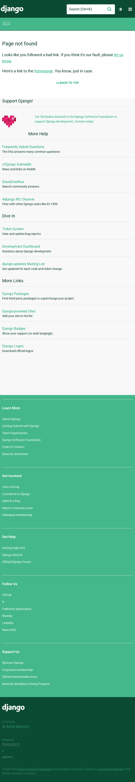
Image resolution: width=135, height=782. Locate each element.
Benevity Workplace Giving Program (26, 684)
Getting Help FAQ (13, 548)
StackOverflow (13, 182)
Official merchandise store (19, 676)
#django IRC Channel (18, 199)
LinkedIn (8, 623)
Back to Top (67, 82)
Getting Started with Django (20, 426)
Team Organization (15, 433)
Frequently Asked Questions (23, 147)
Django (12, 9)
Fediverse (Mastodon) (16, 609)
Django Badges (13, 328)
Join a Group (10, 487)
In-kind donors (15, 726)
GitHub (7, 595)
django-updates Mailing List (23, 264)
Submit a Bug (11, 501)
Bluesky (7, 616)
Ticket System (13, 229)
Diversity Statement (15, 454)
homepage (43, 71)
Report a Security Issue (17, 508)
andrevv (12, 757)
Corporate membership (17, 670)
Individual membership (17, 515)
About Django (11, 419)
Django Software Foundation (21, 440)
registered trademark (111, 769)
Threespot (12, 744)
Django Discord (12, 555)
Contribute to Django (16, 494)
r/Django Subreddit (16, 164)
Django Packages (15, 294)
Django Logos (13, 346)
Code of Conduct (13, 447)
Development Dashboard (21, 246)
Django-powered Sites (18, 311)
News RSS (9, 630)
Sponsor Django (13, 662)
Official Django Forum (16, 562)
